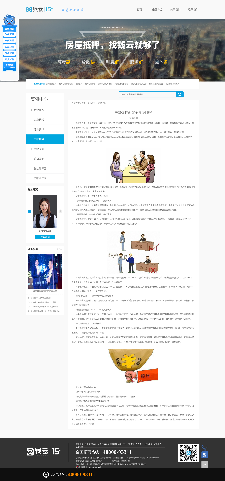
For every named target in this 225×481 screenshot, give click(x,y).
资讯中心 (92, 103)
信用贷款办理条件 (172, 84)
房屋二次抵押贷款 (121, 84)
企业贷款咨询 (90, 444)
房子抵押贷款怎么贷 (139, 84)
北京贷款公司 (51, 84)
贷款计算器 (40, 168)
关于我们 (175, 9)
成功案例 (39, 158)
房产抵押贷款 (90, 84)
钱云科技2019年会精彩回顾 (41, 298)
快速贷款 (79, 447)
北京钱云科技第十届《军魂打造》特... (45, 307)
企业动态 (39, 109)
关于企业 (139, 444)
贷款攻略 (39, 139)
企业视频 (39, 119)
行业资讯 (39, 129)
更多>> (59, 249)
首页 (139, 9)
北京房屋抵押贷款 (105, 84)
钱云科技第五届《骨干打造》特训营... (45, 311)
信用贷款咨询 (103, 444)
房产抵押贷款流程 (66, 84)
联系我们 (193, 9)
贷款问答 (39, 149)
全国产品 (157, 9)
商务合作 (79, 444)
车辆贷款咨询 (116, 444)
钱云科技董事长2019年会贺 (45, 291)
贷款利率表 (40, 178)
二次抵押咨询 (128, 444)
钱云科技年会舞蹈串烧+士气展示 (43, 302)
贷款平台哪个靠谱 (156, 84)
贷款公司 (79, 84)
